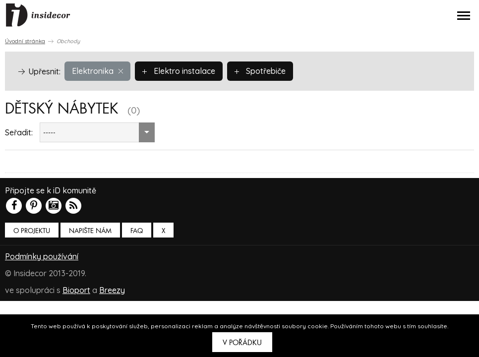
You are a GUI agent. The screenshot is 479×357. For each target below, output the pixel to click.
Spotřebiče (260, 71)
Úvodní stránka (25, 41)
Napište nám (90, 231)
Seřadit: (19, 132)
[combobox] (97, 132)
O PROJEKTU (31, 231)
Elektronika (97, 71)
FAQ (136, 231)
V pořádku (242, 342)
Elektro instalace (178, 71)
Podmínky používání (41, 256)
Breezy (112, 290)
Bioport (76, 290)
